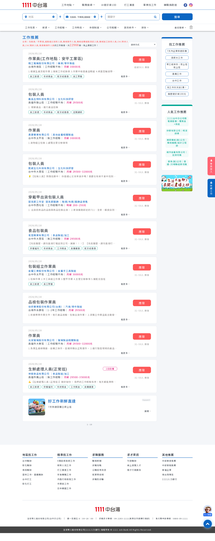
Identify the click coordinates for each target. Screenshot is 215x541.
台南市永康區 (36, 310)
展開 (148, 411)
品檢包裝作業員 (42, 301)
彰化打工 (27, 483)
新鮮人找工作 (64, 465)
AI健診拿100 (108, 5)
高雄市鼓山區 (36, 102)
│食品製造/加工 (60, 235)
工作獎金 (61, 248)
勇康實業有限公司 (38, 134)
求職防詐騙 (98, 479)
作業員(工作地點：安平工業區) (55, 58)
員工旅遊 (34, 76)
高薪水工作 (177, 57)
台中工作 (177, 80)
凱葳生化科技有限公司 (41, 168)
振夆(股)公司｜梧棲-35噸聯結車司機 (177, 163)
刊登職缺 (131, 460)
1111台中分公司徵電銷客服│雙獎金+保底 (177, 121)
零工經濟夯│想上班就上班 (177, 66)
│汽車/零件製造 (72, 306)
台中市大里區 (36, 171)
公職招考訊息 (99, 469)
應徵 (142, 59)
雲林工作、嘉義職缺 (32, 474)
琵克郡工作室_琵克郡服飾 (43, 201)
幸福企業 (166, 469)
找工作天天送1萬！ (177, 87)
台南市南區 (35, 66)
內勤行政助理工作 (66, 479)
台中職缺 (27, 460)
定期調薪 (77, 112)
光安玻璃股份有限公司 (41, 340)
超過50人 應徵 (141, 67)
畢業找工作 (149, 5)
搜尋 (177, 17)
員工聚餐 (77, 76)
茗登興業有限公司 (38, 235)
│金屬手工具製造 (65, 271)
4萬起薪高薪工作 (66, 460)
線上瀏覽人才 (134, 465)
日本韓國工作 (64, 488)
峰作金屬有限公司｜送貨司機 (177, 154)
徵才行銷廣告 (134, 469)
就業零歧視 (98, 474)
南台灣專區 (168, 474)
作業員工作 (63, 483)
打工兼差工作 (64, 469)
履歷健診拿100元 (177, 93)
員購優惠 (75, 248)
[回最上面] (208, 524)
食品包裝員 (38, 230)
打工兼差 (129, 5)
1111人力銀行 (169, 479)
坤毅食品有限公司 (38, 373)
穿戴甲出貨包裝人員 (46, 197)
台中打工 (27, 479)
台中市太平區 (36, 138)
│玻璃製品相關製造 (67, 340)
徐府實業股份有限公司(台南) (45, 306)
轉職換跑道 (170, 5)
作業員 (34, 130)
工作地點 (68, 5)
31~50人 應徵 (142, 103)
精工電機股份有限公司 (41, 63)
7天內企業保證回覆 (177, 50)
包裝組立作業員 (42, 266)
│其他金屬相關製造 (62, 134)
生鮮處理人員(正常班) (47, 369)
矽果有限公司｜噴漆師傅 (177, 132)
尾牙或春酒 (63, 76)
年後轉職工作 (64, 474)
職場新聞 (97, 460)
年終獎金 (48, 76)
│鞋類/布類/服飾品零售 (74, 201)
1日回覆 (110, 368)
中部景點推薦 (169, 465)
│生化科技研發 (64, 99)
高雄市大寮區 (36, 343)
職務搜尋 (88, 5)
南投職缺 (27, 469)
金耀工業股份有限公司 (41, 271)
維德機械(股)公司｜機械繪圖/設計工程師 (177, 142)
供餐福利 (34, 248)
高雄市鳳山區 (36, 377)
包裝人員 (36, 94)
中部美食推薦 (169, 460)
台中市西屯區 (36, 205)
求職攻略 (97, 465)
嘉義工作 (177, 73)
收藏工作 (211, 188)
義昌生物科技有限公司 (41, 99)
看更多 (125, 76)
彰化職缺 (27, 465)
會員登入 (211, 166)
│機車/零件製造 (65, 63)
